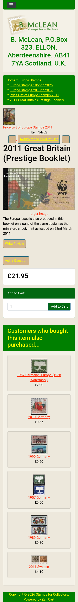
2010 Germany (39, 417)
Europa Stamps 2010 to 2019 (31, 90)
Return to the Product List (39, 139)
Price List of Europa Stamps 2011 (34, 95)
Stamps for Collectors (52, 594)
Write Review (14, 244)
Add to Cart (59, 306)
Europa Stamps (30, 80)
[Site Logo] (39, 25)
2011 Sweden (39, 567)
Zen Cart (48, 599)
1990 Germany (39, 457)
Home (10, 80)
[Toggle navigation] (11, 5)
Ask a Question (16, 261)
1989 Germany (39, 538)
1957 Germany (39, 498)
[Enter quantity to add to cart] (27, 307)
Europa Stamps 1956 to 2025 (31, 85)
